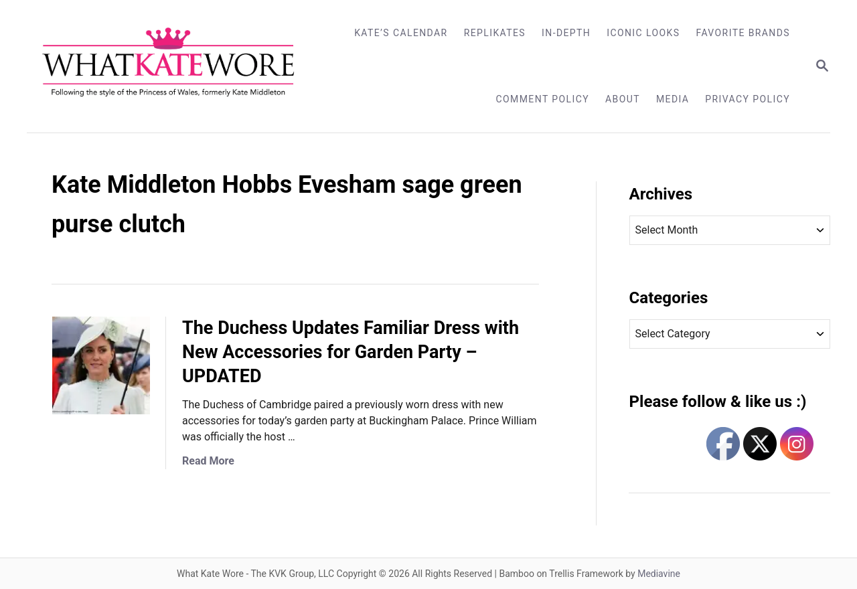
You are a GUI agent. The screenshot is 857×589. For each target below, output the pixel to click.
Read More (208, 460)
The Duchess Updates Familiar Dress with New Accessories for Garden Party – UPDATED (350, 352)
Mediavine (658, 573)
